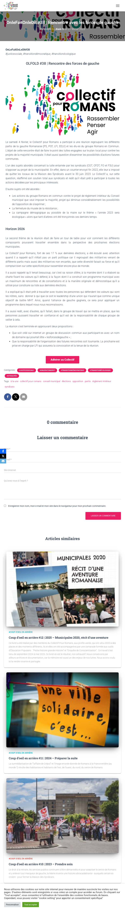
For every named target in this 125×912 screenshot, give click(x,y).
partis (88, 381)
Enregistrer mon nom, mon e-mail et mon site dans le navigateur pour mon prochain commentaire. (57, 506)
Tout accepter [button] (30, 904)
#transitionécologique (100, 370)
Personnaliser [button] (12, 904)
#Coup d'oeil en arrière (21, 632)
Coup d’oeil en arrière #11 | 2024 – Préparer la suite (43, 758)
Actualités (12, 376)
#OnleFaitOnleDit (47, 370)
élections (66, 381)
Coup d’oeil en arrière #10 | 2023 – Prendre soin (41, 864)
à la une (14, 381)
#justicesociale (26, 370)
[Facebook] (3, 451)
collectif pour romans (30, 381)
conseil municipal (51, 381)
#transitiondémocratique (72, 370)
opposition (77, 381)
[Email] (3, 461)
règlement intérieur (101, 381)
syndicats (9, 386)
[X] (3, 456)
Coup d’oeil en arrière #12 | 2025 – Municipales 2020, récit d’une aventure (58, 637)
